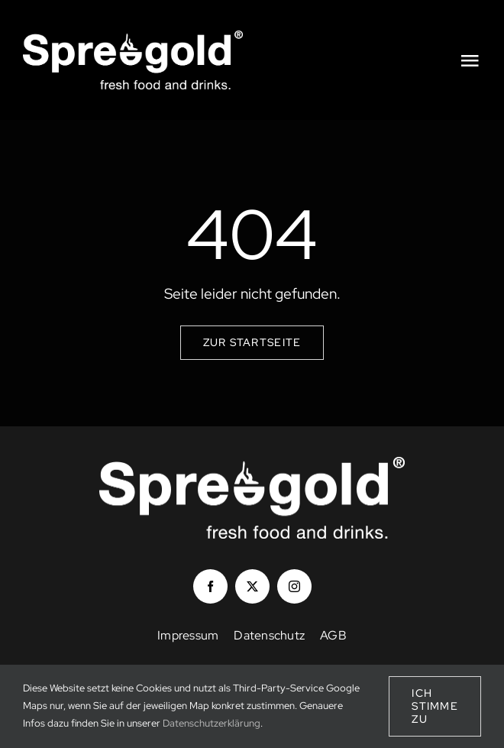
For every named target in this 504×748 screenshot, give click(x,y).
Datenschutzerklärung (211, 723)
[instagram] (294, 586)
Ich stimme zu (435, 706)
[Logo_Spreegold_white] (133, 37)
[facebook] (210, 586)
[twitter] (252, 586)
